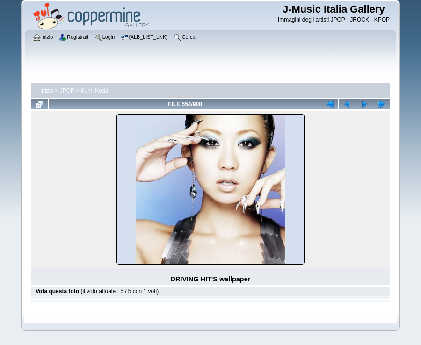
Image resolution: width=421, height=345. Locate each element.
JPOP (67, 90)
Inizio (46, 90)
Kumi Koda (95, 90)
